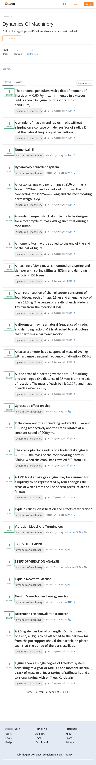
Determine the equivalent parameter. (42, 614)
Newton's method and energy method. (42, 596)
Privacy (70, 742)
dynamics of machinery (29, 111)
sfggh (69, 110)
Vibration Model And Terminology (39, 527)
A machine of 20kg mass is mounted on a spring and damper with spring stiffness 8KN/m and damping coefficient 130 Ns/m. (52, 270)
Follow (12, 38)
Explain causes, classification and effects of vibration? (53, 509)
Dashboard (41, 742)
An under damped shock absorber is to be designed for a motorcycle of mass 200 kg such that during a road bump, (51, 221)
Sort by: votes (84, 83)
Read (8, 82)
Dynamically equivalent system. (37, 167)
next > (66, 691)
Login (89, 4)
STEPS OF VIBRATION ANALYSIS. (37, 561)
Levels (8, 737)
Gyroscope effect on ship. (33, 406)
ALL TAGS (7, 69)
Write (19, 82)
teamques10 (72, 532)
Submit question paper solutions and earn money (45, 754)
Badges (9, 742)
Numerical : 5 (24, 150)
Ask (75, 4)
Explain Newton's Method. (33, 579)
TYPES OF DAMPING (29, 544)
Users (8, 733)
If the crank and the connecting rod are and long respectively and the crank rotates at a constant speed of (52, 428)
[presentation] (39, 96)
